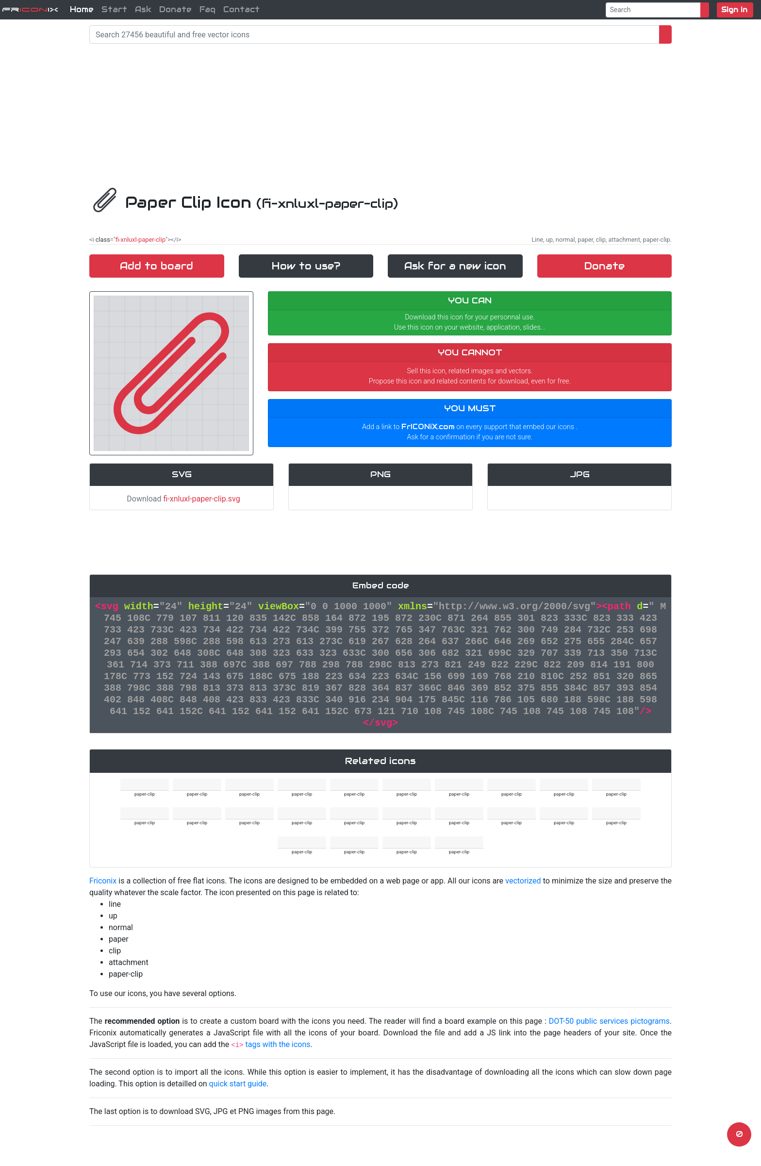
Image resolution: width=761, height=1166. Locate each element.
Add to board (156, 266)
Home (82, 9)
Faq (207, 9)
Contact (241, 9)
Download (181, 498)
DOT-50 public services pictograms (609, 1021)
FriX (30, 9)
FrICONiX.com (428, 426)
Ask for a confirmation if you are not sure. (470, 437)
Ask (143, 9)
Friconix (102, 880)
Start (114, 9)
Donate (175, 9)
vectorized (523, 880)
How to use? (306, 266)
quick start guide (238, 1083)
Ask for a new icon (455, 266)
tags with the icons (277, 1044)
